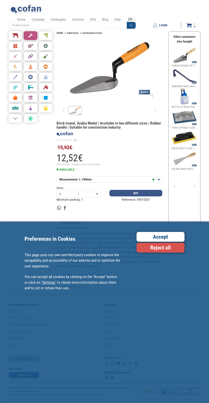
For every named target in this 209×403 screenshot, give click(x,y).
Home (21, 19)
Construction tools (92, 33)
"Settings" (48, 282)
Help (117, 19)
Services (78, 19)
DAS (93, 19)
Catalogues (58, 19)
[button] (131, 25)
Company (38, 19)
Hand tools (72, 33)
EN (131, 19)
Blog (105, 19)
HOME (60, 33)
